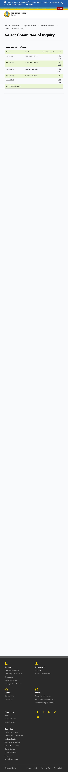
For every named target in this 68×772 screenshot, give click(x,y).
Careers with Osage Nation (14, 736)
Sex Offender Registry (12, 759)
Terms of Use (45, 768)
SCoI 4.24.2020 (10, 62)
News (7, 715)
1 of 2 (59, 56)
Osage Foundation (11, 752)
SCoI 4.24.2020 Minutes (31, 62)
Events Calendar (10, 719)
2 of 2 (59, 64)
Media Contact (10, 722)
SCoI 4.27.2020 (10, 69)
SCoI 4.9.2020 (10, 56)
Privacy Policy (58, 768)
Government (15, 25)
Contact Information (11, 732)
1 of (59, 75)
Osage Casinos (10, 749)
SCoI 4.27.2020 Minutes (31, 69)
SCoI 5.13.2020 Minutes (31, 75)
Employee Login (31, 768)
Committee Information (48, 25)
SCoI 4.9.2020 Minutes (31, 56)
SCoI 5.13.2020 (10, 75)
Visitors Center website (13, 742)
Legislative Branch (30, 25)
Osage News (9, 756)
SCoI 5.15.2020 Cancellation (13, 85)
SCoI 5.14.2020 (10, 79)
